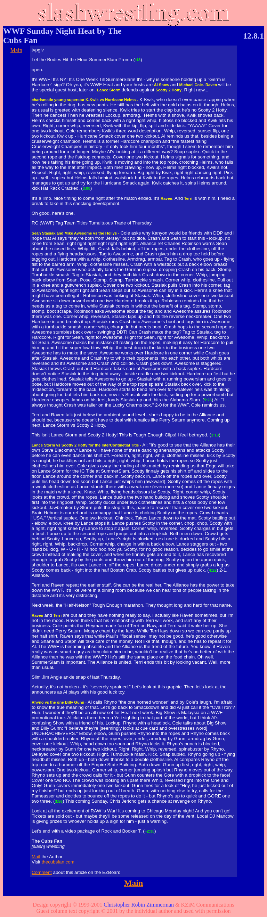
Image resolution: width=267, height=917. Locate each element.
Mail (36, 856)
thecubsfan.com (58, 862)
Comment (42, 872)
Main (16, 50)
